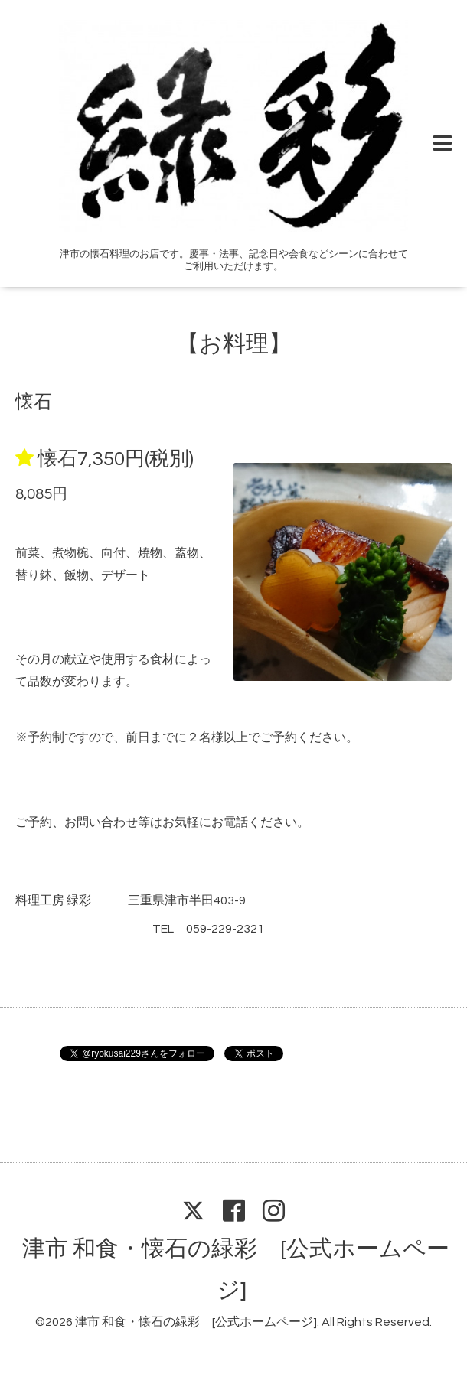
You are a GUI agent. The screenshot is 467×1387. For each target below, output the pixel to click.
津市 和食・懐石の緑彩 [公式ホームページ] (196, 1322)
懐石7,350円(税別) (116, 459)
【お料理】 (234, 344)
